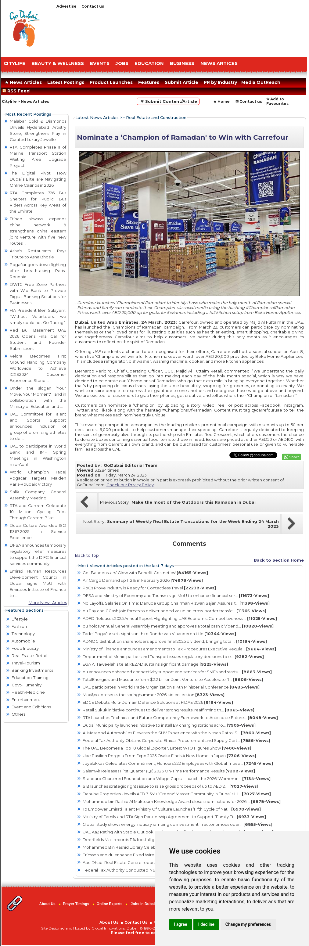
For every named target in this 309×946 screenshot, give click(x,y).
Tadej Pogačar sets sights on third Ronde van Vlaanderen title (159, 633)
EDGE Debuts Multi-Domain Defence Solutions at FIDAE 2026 (158, 702)
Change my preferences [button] (248, 924)
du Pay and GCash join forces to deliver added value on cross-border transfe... (174, 610)
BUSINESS (182, 63)
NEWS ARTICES (219, 63)
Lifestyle (20, 619)
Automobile (23, 640)
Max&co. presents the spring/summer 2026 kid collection (154, 694)
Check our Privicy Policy (130, 484)
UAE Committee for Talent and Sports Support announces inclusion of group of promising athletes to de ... (38, 426)
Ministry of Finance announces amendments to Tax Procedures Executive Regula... (179, 648)
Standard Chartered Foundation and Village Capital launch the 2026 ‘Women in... (177, 778)
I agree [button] (180, 924)
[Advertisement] (180, 31)
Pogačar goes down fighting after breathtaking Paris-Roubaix (38, 270)
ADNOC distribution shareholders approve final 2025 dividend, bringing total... (175, 641)
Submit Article (181, 82)
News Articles (22, 82)
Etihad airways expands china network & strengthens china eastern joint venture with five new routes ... (38, 231)
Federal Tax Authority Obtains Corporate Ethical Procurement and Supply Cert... (176, 740)
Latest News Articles (97, 117)
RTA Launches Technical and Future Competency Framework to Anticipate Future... (180, 717)
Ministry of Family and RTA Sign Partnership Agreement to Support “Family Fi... (174, 816)
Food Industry (25, 648)
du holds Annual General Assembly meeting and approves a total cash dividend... (178, 626)
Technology (23, 633)
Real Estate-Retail (29, 655)
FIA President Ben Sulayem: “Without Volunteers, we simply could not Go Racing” (38, 316)
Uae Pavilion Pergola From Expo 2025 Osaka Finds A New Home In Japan (169, 755)
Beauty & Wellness (57, 63)
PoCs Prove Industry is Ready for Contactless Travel (149, 587)
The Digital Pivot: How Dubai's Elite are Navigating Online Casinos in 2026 (38, 179)
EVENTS (100, 63)
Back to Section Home (279, 560)
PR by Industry (220, 82)
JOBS (122, 63)
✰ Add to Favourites (277, 101)
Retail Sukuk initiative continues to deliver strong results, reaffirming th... (168, 709)
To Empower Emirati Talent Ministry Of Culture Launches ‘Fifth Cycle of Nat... (172, 809)
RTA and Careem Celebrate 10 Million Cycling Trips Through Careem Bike (38, 511)
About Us (47, 904)
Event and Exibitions (31, 706)
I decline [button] (206, 924)
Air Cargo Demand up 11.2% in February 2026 (143, 580)
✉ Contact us (248, 101)
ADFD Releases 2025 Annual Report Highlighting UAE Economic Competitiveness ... (180, 618)
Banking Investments (32, 670)
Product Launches (111, 82)
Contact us (92, 6)
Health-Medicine (28, 692)
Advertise (66, 6)
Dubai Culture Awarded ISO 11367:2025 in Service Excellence (38, 531)
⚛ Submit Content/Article (168, 101)
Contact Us (135, 922)
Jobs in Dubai (143, 904)
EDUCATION (149, 63)
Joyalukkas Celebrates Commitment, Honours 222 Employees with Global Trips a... (178, 763)
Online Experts (110, 904)
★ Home (221, 101)
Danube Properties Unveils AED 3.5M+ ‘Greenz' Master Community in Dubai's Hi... (177, 793)
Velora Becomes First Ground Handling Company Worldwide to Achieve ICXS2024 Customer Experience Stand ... (38, 368)
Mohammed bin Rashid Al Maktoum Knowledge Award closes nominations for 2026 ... (182, 801)
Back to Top (87, 555)
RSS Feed (17, 91)
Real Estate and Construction (156, 117)
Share (294, 457)
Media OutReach (260, 82)
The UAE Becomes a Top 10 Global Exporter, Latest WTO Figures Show (167, 748)
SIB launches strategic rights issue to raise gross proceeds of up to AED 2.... (170, 786)
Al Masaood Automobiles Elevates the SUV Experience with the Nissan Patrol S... (177, 732)
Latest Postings (65, 82)
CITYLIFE (14, 63)
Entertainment (26, 699)
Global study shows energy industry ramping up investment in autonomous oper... (177, 824)
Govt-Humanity (26, 684)
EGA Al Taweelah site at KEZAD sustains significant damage (155, 664)
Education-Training (30, 677)
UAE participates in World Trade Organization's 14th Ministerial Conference (171, 687)
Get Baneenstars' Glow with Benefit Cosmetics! (145, 572)
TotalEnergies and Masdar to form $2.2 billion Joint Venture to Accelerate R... (173, 679)
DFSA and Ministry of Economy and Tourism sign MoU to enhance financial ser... (176, 595)
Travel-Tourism (26, 662)
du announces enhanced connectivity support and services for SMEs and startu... (177, 671)
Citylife (9, 101)
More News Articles (48, 602)
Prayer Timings (76, 904)
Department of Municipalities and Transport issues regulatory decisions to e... (173, 656)
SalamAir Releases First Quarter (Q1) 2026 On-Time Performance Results (169, 770)
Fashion (19, 626)
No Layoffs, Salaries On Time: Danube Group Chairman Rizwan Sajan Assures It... (176, 603)
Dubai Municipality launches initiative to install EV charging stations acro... (169, 725)
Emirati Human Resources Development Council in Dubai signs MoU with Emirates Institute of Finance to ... (38, 583)
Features (148, 82)
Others (18, 714)
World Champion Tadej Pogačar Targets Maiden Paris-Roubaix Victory (38, 478)
